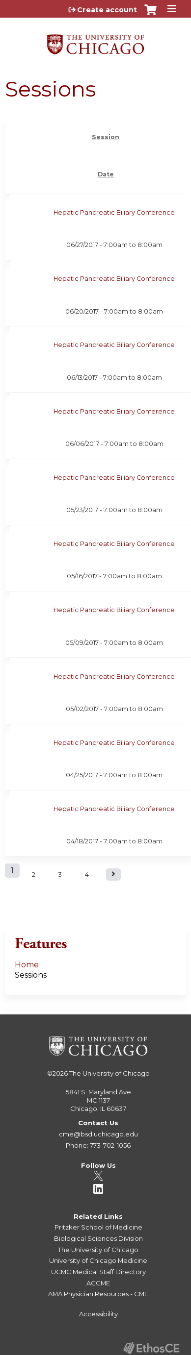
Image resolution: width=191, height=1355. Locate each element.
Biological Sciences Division (98, 1238)
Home (27, 964)
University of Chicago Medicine (98, 1260)
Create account (107, 9)
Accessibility (98, 1314)
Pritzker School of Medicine (98, 1227)
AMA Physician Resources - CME (98, 1294)
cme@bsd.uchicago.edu (98, 1134)
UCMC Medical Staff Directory (98, 1272)
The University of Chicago (109, 1073)
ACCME (98, 1283)
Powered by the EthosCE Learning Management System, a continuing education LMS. (151, 1348)
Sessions (31, 975)
